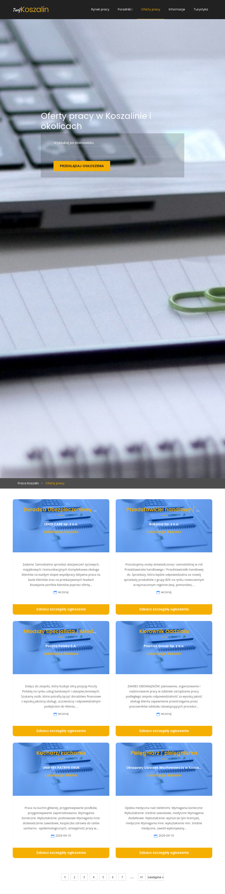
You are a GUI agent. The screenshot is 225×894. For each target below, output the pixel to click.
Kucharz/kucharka (61, 752)
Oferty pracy (150, 9)
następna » (156, 877)
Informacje (177, 9)
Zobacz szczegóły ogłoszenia (61, 609)
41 (141, 877)
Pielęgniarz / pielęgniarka (164, 752)
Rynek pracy (100, 9)
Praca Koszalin (28, 483)
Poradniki (124, 9)
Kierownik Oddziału (164, 631)
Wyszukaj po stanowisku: (73, 143)
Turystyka (201, 9)
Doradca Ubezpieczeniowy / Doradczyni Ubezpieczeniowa (98, 509)
